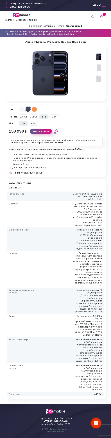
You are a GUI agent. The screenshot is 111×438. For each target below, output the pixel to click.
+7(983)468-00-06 (55, 421)
